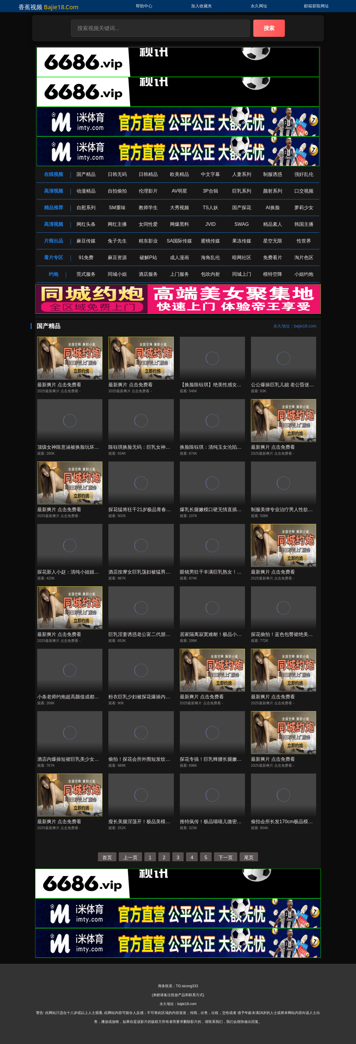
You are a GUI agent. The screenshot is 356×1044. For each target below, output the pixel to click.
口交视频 (303, 190)
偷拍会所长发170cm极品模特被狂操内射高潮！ (301, 821)
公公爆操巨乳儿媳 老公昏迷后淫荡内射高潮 (297, 384)
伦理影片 (148, 190)
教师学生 (148, 207)
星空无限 (272, 240)
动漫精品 (86, 190)
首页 (107, 857)
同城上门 (241, 274)
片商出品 (53, 240)
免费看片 (272, 257)
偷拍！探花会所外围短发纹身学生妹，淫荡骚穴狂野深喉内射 (172, 759)
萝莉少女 (303, 207)
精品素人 (272, 224)
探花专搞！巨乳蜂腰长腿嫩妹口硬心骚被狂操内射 (232, 759)
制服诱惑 (272, 174)
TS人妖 (210, 207)
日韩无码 (117, 174)
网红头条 (86, 224)
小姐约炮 (303, 274)
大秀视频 (179, 207)
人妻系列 (241, 174)
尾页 (249, 857)
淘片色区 (303, 257)
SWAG (242, 224)
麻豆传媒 (86, 240)
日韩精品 (148, 174)
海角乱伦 (210, 257)
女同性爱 (148, 224)
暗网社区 (241, 257)
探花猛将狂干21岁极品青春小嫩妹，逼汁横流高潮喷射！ (168, 509)
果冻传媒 (241, 240)
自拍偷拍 (117, 190)
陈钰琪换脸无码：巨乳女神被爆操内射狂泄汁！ (158, 447)
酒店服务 (148, 274)
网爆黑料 (179, 224)
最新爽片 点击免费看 (59, 384)
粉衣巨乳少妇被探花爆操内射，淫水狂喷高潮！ (158, 696)
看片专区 (53, 257)
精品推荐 (53, 207)
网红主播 (117, 224)
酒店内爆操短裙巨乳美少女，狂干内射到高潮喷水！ (92, 759)
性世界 (304, 240)
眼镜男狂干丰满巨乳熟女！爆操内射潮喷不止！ (230, 571)
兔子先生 (117, 240)
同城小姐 (117, 274)
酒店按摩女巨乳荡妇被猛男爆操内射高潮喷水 (156, 571)
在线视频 (53, 174)
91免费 (86, 257)
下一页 (225, 857)
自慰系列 (86, 207)
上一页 (130, 857)
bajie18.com (61, 7)
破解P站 (148, 257)
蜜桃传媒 (210, 240)
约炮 (53, 274)
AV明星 (179, 190)
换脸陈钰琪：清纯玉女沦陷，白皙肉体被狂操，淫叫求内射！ (244, 447)
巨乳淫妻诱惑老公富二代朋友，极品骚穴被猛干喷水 (163, 634)
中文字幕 (210, 174)
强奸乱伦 (303, 174)
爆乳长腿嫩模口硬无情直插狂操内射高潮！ (225, 509)
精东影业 (148, 240)
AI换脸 (273, 207)
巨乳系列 (241, 190)
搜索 (269, 28)
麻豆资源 (117, 257)
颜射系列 (272, 190)
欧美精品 (179, 174)
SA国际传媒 (179, 240)
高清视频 (53, 190)
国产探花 (241, 207)
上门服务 (179, 274)
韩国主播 (303, 224)
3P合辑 (210, 190)
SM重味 (117, 207)
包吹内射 (210, 274)
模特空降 (272, 274)
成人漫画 (179, 257)
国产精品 (86, 174)
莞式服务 (86, 274)
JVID (210, 224)
